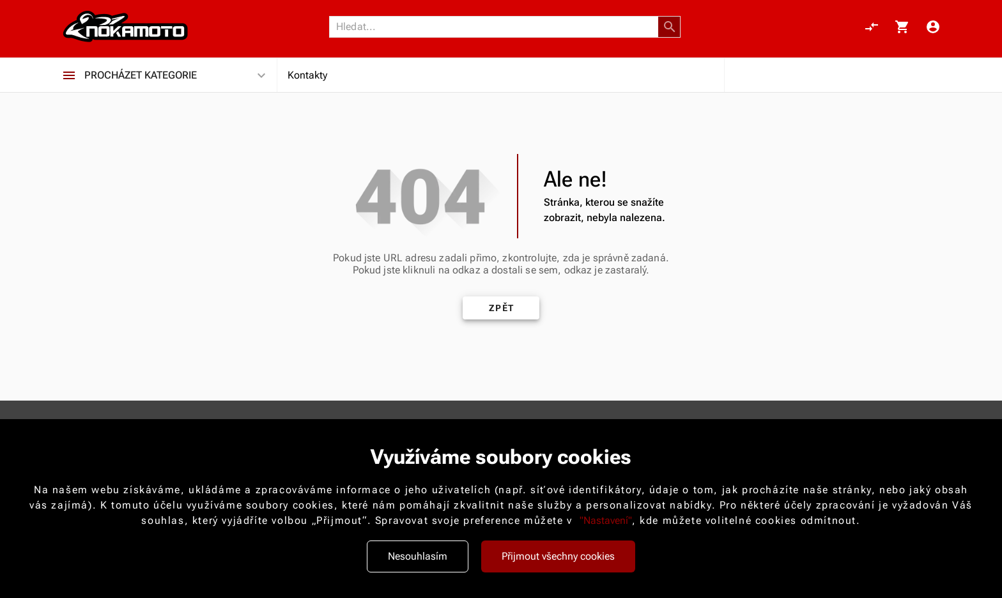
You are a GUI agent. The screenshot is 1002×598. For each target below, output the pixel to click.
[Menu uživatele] (933, 27)
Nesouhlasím (417, 556)
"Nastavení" (606, 520)
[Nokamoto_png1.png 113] (125, 26)
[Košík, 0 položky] (902, 27)
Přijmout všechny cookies (558, 556)
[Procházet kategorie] (69, 75)
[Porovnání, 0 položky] (871, 27)
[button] (669, 26)
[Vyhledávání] (497, 27)
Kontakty (307, 75)
